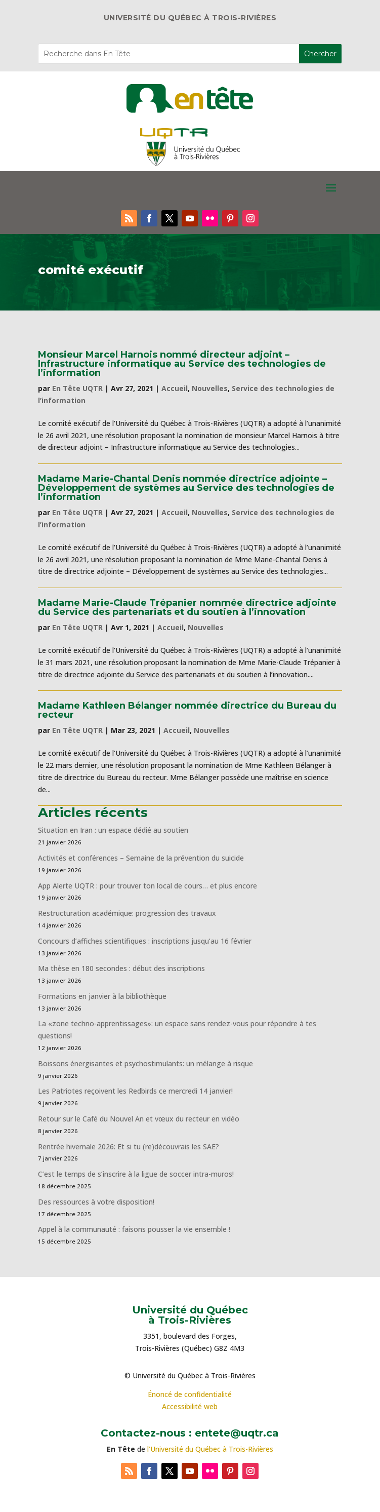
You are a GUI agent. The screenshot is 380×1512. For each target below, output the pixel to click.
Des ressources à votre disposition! (97, 1202)
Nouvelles (210, 388)
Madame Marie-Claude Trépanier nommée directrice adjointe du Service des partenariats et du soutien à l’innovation (187, 607)
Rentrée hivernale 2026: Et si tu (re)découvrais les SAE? (128, 1146)
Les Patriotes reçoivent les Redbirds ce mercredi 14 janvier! (135, 1091)
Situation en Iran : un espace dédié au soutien (113, 830)
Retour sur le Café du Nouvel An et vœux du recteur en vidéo (138, 1118)
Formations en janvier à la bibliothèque (102, 996)
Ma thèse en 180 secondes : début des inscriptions (121, 968)
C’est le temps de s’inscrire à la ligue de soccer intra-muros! (136, 1174)
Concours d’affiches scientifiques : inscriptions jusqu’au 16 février (144, 941)
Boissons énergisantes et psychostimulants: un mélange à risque (145, 1063)
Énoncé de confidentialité (190, 1394)
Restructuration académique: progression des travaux (127, 913)
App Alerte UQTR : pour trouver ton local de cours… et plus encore (147, 885)
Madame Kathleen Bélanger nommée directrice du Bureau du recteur (187, 710)
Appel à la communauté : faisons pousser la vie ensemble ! (134, 1229)
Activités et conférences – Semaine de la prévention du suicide (141, 858)
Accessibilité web (190, 1406)
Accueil (174, 388)
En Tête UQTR (77, 388)
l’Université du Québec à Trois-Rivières (210, 1449)
